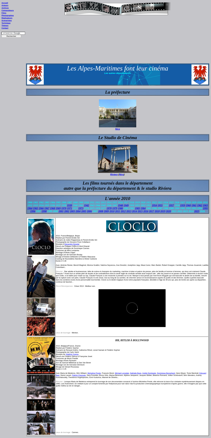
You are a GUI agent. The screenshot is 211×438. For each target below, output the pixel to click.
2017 (151, 211)
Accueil (5, 3)
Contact (5, 28)
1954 (154, 205)
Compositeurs (8, 10)
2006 (89, 211)
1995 (205, 208)
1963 (205, 205)
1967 (46, 208)
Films (4, 13)
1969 (58, 208)
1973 (80, 208)
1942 (86, 205)
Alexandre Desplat (71, 244)
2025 (196, 211)
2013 (128, 211)
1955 (160, 205)
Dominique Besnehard (166, 373)
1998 (44, 211)
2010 (111, 211)
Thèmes (5, 25)
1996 (32, 211)
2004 (77, 211)
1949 (126, 205)
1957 (171, 205)
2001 (61, 211)
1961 (193, 205)
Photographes (8, 15)
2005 (83, 211)
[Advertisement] (13, 92)
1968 (52, 208)
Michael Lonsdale (122, 373)
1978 (109, 208)
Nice (117, 129)
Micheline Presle (94, 373)
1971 (69, 208)
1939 (69, 205)
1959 (182, 205)
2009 (106, 211)
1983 (137, 208)
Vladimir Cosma (72, 354)
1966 (41, 208)
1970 (63, 208)
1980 (120, 208)
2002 (66, 211)
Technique (6, 23)
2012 (123, 211)
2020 (168, 211)
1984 (143, 208)
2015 (140, 211)
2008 (100, 211)
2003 (72, 211)
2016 (145, 211)
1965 (35, 208)
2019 (162, 211)
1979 (114, 208)
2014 (134, 211)
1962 (199, 205)
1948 (120, 205)
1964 (29, 208)
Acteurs (5, 5)
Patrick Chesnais (79, 375)
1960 (188, 205)
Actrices (5, 8)
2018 (157, 211)
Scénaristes (7, 20)
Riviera (114, 174)
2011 (117, 211)
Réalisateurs (7, 18)
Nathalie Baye (135, 373)
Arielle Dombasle (149, 373)
